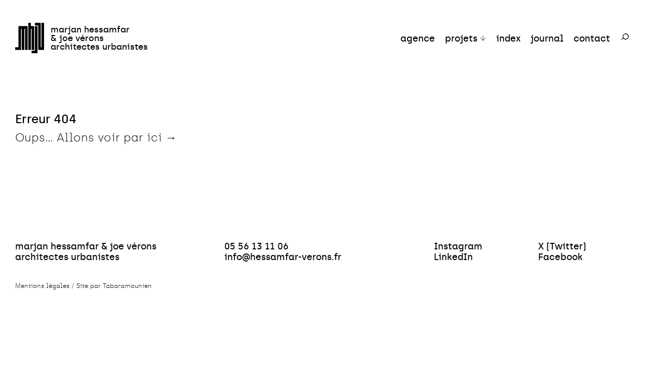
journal (547, 38)
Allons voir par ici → (117, 137)
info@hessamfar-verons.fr (282, 256)
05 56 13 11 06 (256, 246)
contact (592, 38)
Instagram (458, 246)
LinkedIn (453, 256)
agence (417, 38)
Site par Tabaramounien (114, 285)
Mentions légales (42, 285)
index (508, 38)
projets (461, 38)
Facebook (560, 256)
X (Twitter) (562, 246)
